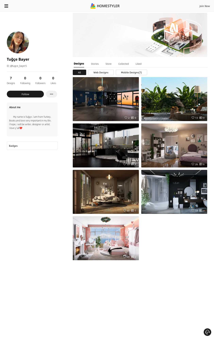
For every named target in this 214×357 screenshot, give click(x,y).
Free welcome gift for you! (143, 13)
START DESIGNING (197, 5)
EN (175, 5)
